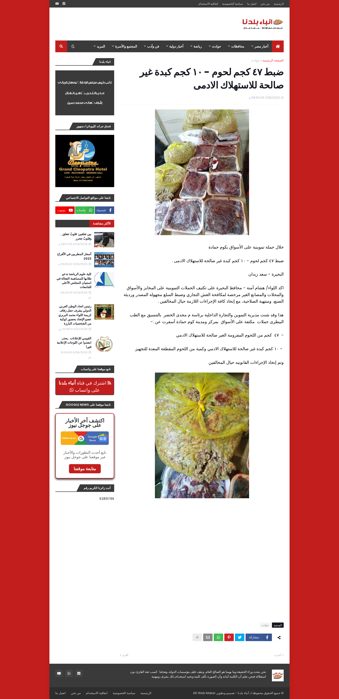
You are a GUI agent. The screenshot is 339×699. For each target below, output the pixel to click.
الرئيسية (279, 4)
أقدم (125, 655)
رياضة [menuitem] (198, 46)
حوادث (255, 60)
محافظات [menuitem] (237, 46)
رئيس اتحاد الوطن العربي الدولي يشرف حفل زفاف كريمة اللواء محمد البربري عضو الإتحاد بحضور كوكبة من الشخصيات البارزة (74, 315)
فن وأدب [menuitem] (153, 46)
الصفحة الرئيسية (273, 60)
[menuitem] (278, 46)
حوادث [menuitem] (216, 46)
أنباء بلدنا (243, 693)
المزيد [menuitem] (101, 46)
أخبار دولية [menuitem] (176, 46)
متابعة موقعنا (85, 469)
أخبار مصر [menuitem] (261, 46)
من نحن (265, 4)
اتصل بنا (251, 4)
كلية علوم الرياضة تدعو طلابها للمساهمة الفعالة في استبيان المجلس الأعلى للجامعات (73, 280)
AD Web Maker (204, 693)
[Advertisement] (141, 24)
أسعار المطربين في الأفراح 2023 (74, 256)
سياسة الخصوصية (232, 4)
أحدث (277, 655)
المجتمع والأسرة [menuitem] (126, 46)
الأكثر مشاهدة (102, 223)
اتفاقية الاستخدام (208, 4)
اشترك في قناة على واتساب (85, 386)
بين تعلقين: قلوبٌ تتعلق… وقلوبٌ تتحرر (75, 236)
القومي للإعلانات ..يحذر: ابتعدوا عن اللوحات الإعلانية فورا (74, 342)
